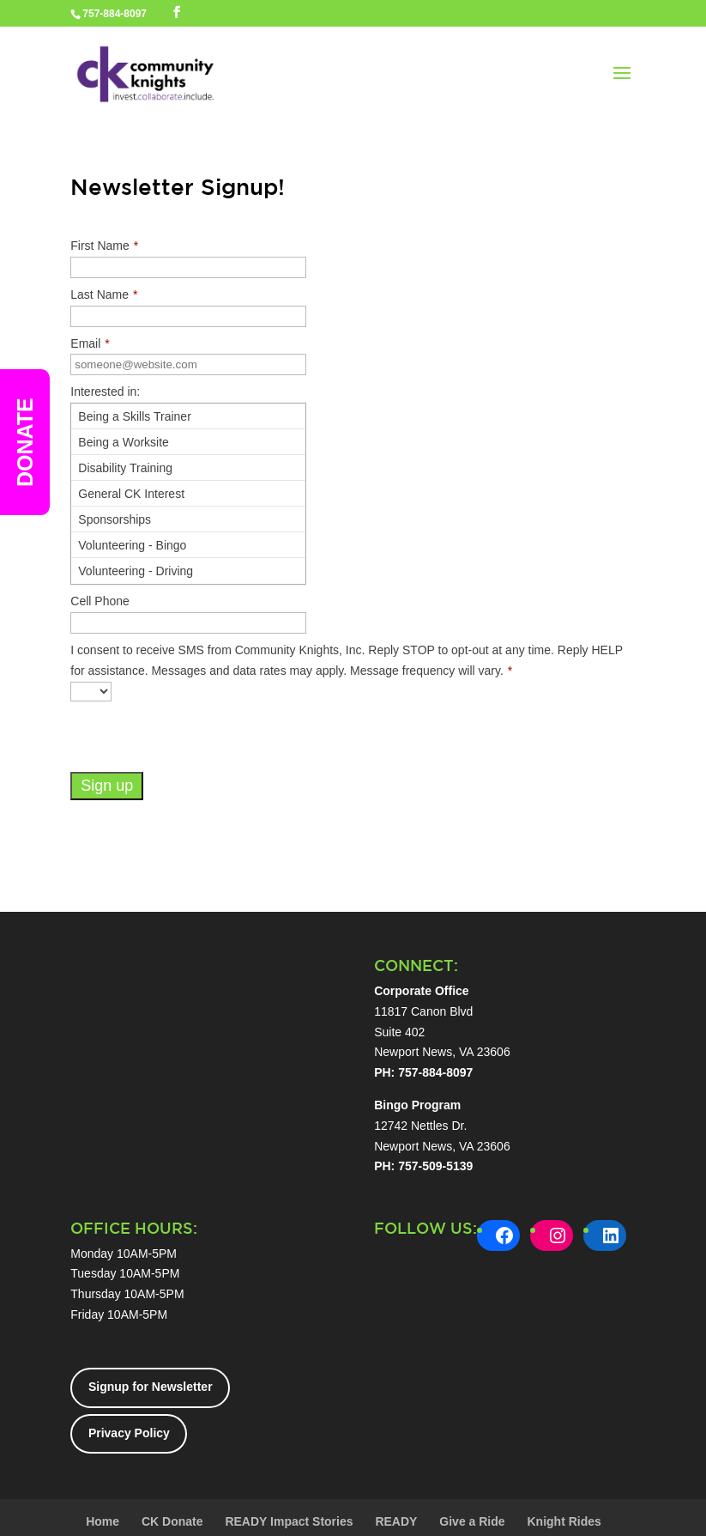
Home (102, 1521)
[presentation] (200, 738)
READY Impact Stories (289, 1521)
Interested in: (105, 391)
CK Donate (172, 1521)
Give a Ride (471, 1521)
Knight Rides (563, 1521)
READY (396, 1521)
